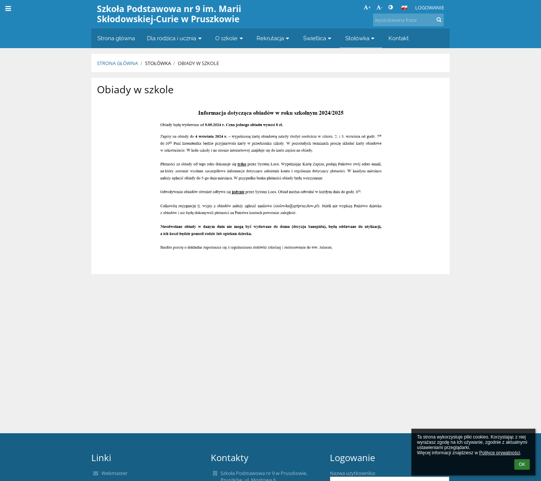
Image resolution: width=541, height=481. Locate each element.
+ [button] (367, 7)
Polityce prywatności (499, 452)
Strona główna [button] (116, 38)
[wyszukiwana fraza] (408, 20)
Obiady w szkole (198, 63)
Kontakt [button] (398, 38)
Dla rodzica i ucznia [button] (175, 38)
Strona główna (117, 63)
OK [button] (522, 464)
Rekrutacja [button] (274, 38)
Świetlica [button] (318, 38)
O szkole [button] (230, 38)
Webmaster (114, 473)
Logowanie (429, 7)
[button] (404, 7)
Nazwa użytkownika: (353, 473)
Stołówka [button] (360, 38)
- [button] (379, 7)
